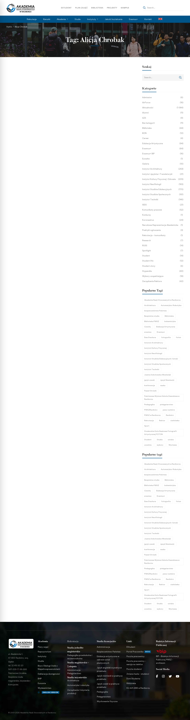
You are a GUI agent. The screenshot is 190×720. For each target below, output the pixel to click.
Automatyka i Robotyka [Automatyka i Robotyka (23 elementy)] (171, 305)
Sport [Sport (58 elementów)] (146, 426)
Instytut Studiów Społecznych (163, 194)
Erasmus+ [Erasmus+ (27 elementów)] (161, 332)
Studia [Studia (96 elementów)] (159, 439)
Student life (163, 260)
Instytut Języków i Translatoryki (163, 174)
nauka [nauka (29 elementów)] (162, 385)
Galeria (163, 164)
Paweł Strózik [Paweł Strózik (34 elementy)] (150, 391)
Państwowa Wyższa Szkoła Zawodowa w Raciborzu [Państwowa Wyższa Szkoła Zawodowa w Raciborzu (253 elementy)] (161, 397)
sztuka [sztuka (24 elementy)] (171, 439)
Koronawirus (163, 220)
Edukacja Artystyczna (163, 143)
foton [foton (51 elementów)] (178, 337)
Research (163, 240)
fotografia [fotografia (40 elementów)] (166, 337)
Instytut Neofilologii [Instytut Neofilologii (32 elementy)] (153, 353)
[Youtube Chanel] (177, 676)
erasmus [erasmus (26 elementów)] (147, 332)
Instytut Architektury (163, 169)
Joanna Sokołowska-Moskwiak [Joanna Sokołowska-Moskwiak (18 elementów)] (157, 375)
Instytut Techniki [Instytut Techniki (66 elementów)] (151, 369)
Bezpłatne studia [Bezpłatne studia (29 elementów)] (151, 316)
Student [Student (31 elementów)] (147, 439)
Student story (163, 266)
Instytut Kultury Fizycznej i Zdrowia (163, 179)
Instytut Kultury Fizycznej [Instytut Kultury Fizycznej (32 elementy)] (155, 348)
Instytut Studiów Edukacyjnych (163, 189)
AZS (163, 118)
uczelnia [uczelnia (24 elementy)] (147, 445)
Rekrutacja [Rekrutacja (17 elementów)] (149, 420)
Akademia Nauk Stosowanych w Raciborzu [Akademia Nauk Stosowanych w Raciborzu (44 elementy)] (162, 300)
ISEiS (163, 204)
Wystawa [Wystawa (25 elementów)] (173, 445)
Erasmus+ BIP (163, 153)
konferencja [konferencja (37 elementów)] (149, 385)
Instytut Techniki (163, 199)
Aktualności (163, 107)
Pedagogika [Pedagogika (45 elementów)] (149, 404)
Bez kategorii (163, 123)
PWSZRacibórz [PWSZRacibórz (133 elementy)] (150, 410)
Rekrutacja (72, 641)
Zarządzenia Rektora (163, 281)
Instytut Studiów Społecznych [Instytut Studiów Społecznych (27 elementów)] (157, 364)
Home (9, 27)
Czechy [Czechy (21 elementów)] (147, 327)
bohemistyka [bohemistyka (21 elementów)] (170, 321)
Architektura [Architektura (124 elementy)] (150, 305)
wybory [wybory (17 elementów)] (160, 445)
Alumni (163, 112)
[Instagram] (163, 676)
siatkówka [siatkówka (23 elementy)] (174, 420)
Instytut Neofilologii (163, 184)
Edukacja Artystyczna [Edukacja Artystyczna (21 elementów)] (165, 327)
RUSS (163, 245)
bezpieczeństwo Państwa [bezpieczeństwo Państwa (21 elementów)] (155, 311)
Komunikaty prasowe (163, 210)
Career (163, 138)
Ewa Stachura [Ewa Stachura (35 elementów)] (150, 337)
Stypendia (163, 271)
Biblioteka (163, 128)
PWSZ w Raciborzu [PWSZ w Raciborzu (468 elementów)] (152, 415)
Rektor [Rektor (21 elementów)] (162, 420)
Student (163, 255)
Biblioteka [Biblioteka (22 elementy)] (169, 316)
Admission (163, 97)
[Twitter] (170, 676)
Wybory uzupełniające (163, 276)
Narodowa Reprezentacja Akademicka (163, 225)
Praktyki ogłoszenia (163, 230)
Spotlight (163, 250)
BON (163, 133)
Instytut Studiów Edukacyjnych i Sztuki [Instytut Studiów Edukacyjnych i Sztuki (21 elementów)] (161, 359)
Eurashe (163, 158)
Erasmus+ (163, 148)
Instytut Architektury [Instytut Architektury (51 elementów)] (153, 343)
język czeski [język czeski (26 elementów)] (149, 380)
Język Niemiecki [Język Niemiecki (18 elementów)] (167, 380)
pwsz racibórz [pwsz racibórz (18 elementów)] (169, 410)
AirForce (163, 102)
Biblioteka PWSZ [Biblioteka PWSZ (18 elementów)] (151, 321)
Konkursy (163, 215)
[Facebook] (157, 676)
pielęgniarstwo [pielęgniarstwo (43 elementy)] (166, 404)
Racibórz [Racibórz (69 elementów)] (170, 415)
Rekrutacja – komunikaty (163, 235)
